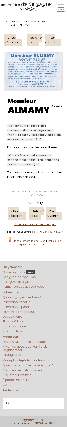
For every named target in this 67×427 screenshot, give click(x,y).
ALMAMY (29, 110)
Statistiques (54, 241)
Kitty (40, 203)
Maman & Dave (44, 423)
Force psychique (14, 326)
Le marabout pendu (17, 307)
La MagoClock (12, 355)
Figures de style (28, 244)
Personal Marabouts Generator (24, 342)
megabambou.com (33, 420)
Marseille (56, 106)
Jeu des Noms (12, 317)
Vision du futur (13, 331)
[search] (33, 404)
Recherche (10, 390)
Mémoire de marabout (18, 312)
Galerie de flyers (19, 272)
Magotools (11, 337)
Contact (8, 385)
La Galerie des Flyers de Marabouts (29, 21)
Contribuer (45, 244)
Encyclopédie (12, 267)
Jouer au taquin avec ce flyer (35, 224)
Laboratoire (11, 292)
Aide (43, 241)
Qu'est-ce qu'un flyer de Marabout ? (28, 365)
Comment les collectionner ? (23, 370)
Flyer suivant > (51, 40)
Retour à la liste (34, 40)
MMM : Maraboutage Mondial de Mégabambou (25, 348)
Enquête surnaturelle (17, 375)
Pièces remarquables (23, 241)
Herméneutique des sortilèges (23, 287)
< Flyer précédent (11, 40)
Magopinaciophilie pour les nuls (26, 360)
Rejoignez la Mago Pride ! (20, 277)
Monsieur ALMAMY (53, 231)
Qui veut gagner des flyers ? (22, 297)
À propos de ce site (16, 380)
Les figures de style (16, 282)
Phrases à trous (13, 321)
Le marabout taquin (16, 302)
